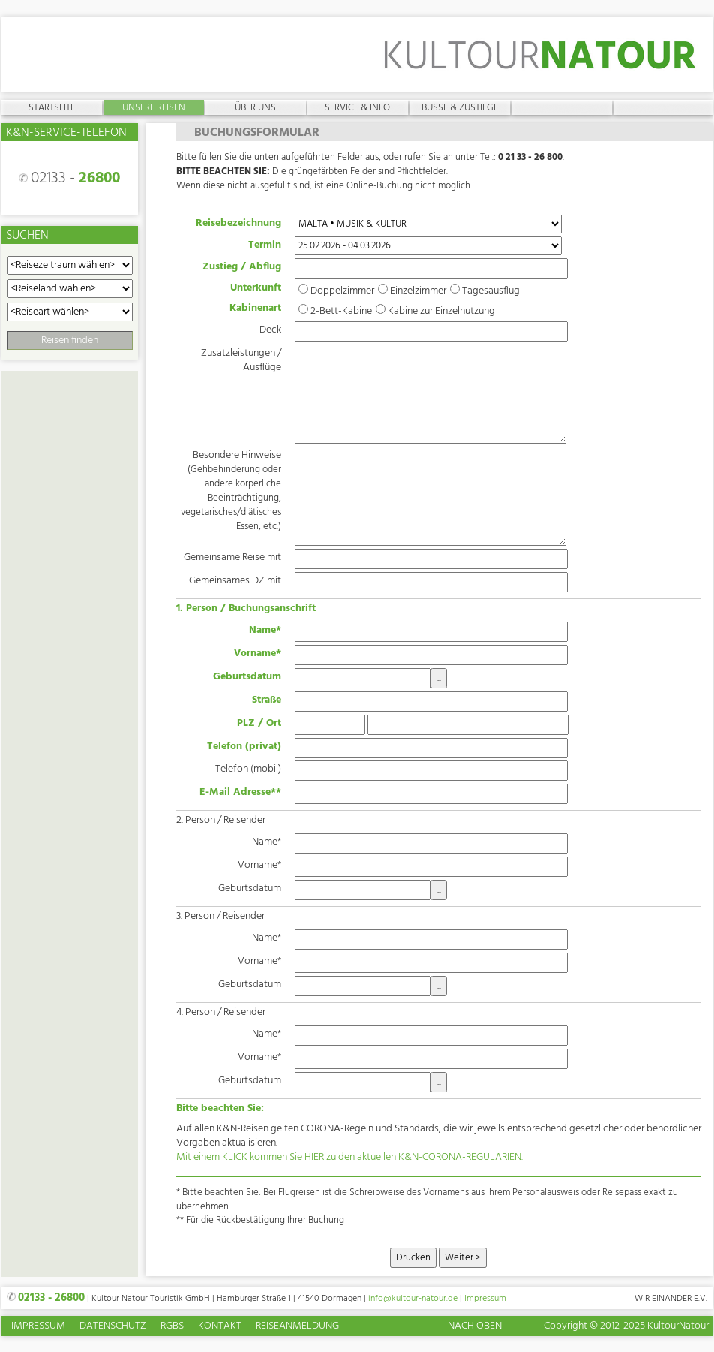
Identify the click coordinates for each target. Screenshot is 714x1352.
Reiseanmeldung (297, 1326)
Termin (264, 244)
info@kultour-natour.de (413, 1298)
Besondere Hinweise (231, 490)
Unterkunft (255, 289)
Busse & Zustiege (460, 107)
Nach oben (475, 1326)
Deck (270, 329)
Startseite (51, 107)
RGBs (172, 1326)
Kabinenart (255, 309)
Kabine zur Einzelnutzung (441, 311)
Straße (266, 699)
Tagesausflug (491, 291)
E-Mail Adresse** (240, 792)
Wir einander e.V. (670, 1298)
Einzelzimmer (418, 291)
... (438, 678)
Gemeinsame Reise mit (232, 557)
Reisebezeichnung (238, 223)
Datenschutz (113, 1326)
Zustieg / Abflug (241, 266)
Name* (265, 630)
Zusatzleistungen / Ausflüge (241, 360)
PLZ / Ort (259, 723)
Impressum (485, 1298)
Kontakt (220, 1326)
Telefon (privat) (244, 746)
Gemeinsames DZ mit (235, 580)
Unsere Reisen (153, 107)
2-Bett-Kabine (341, 311)
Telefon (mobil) (248, 768)
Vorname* (257, 653)
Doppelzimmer (342, 291)
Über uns (255, 107)
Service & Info (357, 107)
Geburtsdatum (247, 676)
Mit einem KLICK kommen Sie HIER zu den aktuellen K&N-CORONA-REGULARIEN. (349, 1157)
